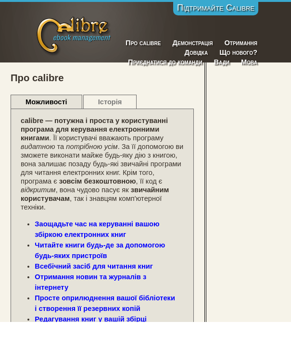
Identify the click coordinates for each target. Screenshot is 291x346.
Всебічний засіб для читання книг (94, 266)
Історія (110, 102)
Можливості (46, 102)
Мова (249, 62)
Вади (221, 62)
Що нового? (238, 52)
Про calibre (143, 43)
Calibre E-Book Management (74, 34)
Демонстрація (193, 43)
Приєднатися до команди (165, 62)
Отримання (240, 43)
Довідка (196, 52)
